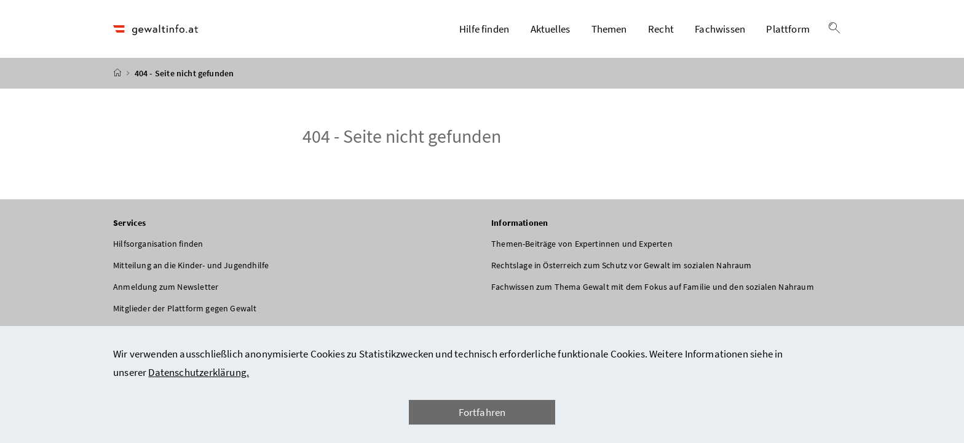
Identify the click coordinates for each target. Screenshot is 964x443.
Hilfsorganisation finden (158, 243)
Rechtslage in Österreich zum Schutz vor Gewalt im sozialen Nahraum (621, 265)
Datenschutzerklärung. (198, 372)
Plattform (788, 29)
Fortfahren (482, 412)
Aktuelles (551, 29)
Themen (609, 29)
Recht (661, 29)
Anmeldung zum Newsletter (165, 286)
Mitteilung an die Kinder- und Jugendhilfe (191, 265)
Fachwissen (720, 29)
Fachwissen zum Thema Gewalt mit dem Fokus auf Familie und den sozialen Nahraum (652, 286)
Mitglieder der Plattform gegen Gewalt (185, 308)
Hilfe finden (484, 29)
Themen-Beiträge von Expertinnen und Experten (582, 243)
